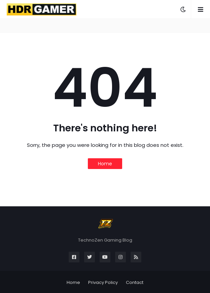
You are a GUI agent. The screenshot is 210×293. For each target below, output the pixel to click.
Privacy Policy (103, 282)
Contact (134, 282)
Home (105, 163)
